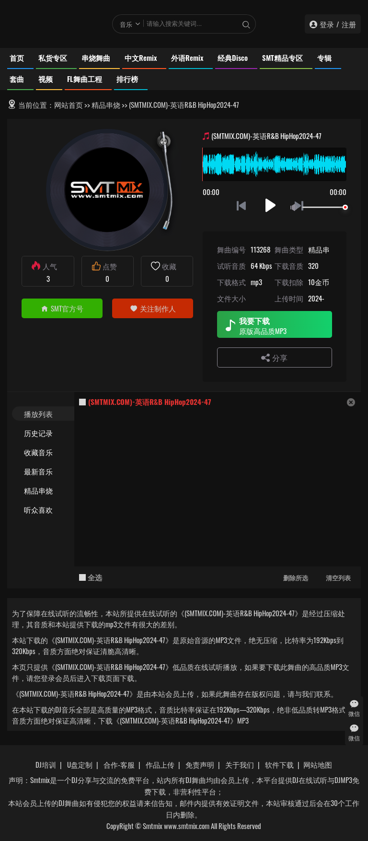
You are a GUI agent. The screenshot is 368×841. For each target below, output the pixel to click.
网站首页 (68, 104)
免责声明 (199, 764)
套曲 (17, 78)
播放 (270, 205)
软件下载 (279, 764)
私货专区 (52, 57)
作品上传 (160, 764)
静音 (295, 207)
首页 (17, 57)
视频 (45, 78)
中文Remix (141, 57)
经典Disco (233, 57)
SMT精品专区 (282, 57)
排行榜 (127, 78)
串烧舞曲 (95, 57)
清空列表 (338, 577)
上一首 (241, 205)
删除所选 (295, 577)
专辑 (324, 57)
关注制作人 (153, 308)
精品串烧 (106, 104)
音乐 (126, 24)
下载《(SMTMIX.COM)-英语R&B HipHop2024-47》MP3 (173, 720)
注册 (349, 24)
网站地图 (317, 764)
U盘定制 (79, 764)
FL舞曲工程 (84, 78)
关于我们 (239, 764)
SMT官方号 (62, 308)
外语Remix (187, 57)
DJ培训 (45, 764)
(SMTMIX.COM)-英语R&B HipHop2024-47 (149, 401)
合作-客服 (119, 764)
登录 (327, 24)
